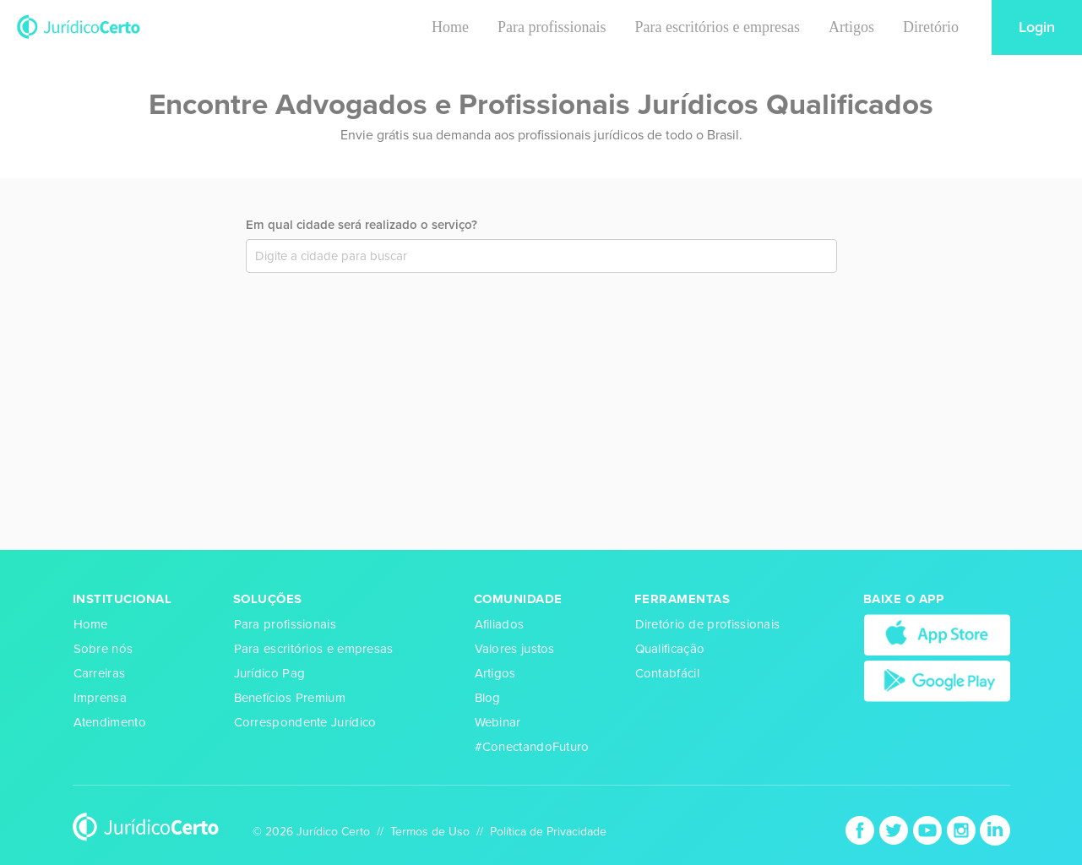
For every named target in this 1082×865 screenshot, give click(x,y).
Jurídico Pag (270, 673)
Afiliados (500, 624)
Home (450, 27)
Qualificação (670, 648)
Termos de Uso (430, 831)
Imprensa (100, 697)
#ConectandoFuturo (532, 746)
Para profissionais (552, 27)
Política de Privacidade (548, 831)
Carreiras (99, 673)
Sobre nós (103, 648)
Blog (488, 697)
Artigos (851, 27)
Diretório (931, 27)
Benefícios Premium (289, 697)
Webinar (498, 722)
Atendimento (109, 722)
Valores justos (515, 648)
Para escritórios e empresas (717, 27)
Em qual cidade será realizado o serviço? (361, 224)
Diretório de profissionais (707, 624)
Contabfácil (667, 673)
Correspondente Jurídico (305, 722)
